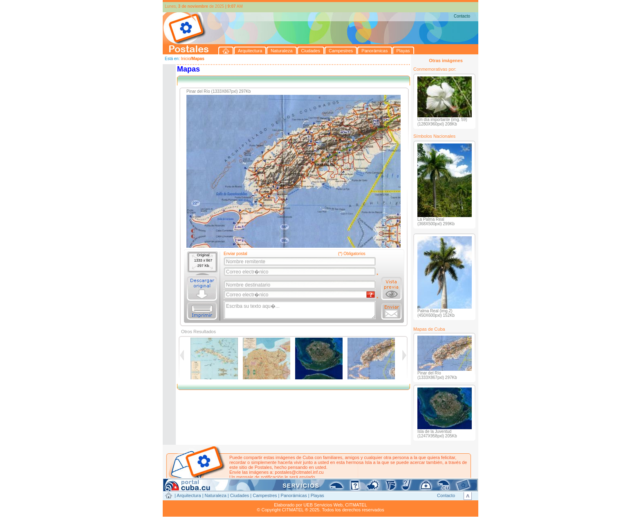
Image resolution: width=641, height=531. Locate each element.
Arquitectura (189, 495)
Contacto (462, 16)
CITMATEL (356, 504)
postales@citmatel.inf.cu (299, 472)
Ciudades (239, 495)
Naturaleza (215, 495)
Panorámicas (294, 495)
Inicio (185, 58)
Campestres (265, 495)
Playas (317, 495)
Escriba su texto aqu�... (300, 310)
